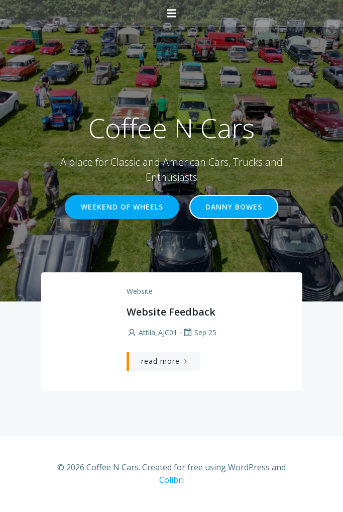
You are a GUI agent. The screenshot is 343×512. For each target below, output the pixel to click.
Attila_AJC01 (152, 332)
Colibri (171, 479)
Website (140, 291)
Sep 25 (199, 332)
